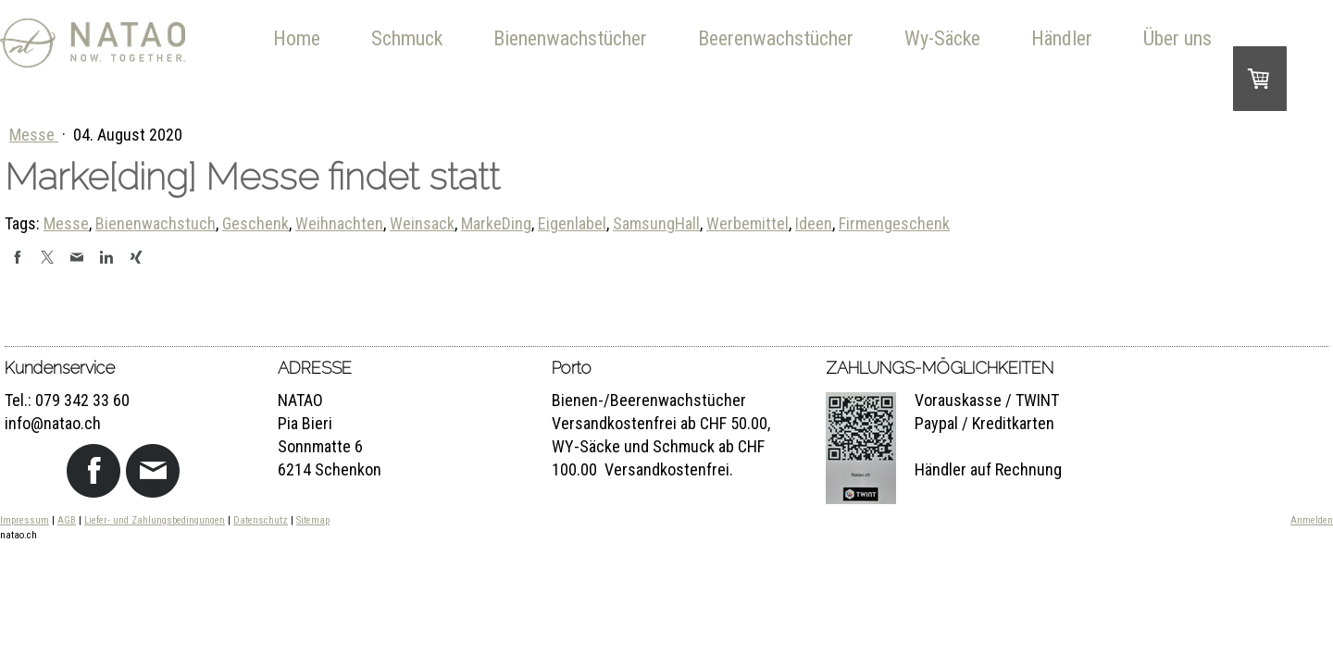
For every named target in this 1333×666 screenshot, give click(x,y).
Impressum (24, 520)
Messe (33, 134)
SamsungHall (656, 223)
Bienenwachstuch (155, 223)
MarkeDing (496, 223)
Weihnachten (339, 223)
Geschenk (255, 223)
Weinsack (422, 223)
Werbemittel (747, 223)
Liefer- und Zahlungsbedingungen (154, 520)
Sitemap (313, 520)
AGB (66, 520)
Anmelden (1311, 520)
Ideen (813, 223)
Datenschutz (260, 520)
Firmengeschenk (894, 223)
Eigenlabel (572, 223)
